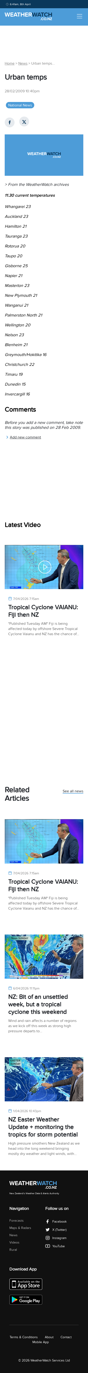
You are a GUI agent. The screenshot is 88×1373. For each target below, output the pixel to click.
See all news (73, 791)
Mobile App (40, 1342)
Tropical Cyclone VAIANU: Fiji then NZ (43, 611)
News (22, 63)
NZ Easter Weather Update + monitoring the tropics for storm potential (43, 1127)
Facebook (56, 1222)
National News (20, 105)
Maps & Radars (20, 1228)
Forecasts (16, 1221)
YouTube (55, 1246)
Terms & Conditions (24, 1337)
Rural (13, 1250)
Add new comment (23, 437)
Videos (14, 1242)
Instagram (55, 1238)
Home (10, 63)
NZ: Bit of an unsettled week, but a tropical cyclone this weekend (38, 1004)
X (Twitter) (55, 1230)
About (49, 1337)
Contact (66, 1337)
